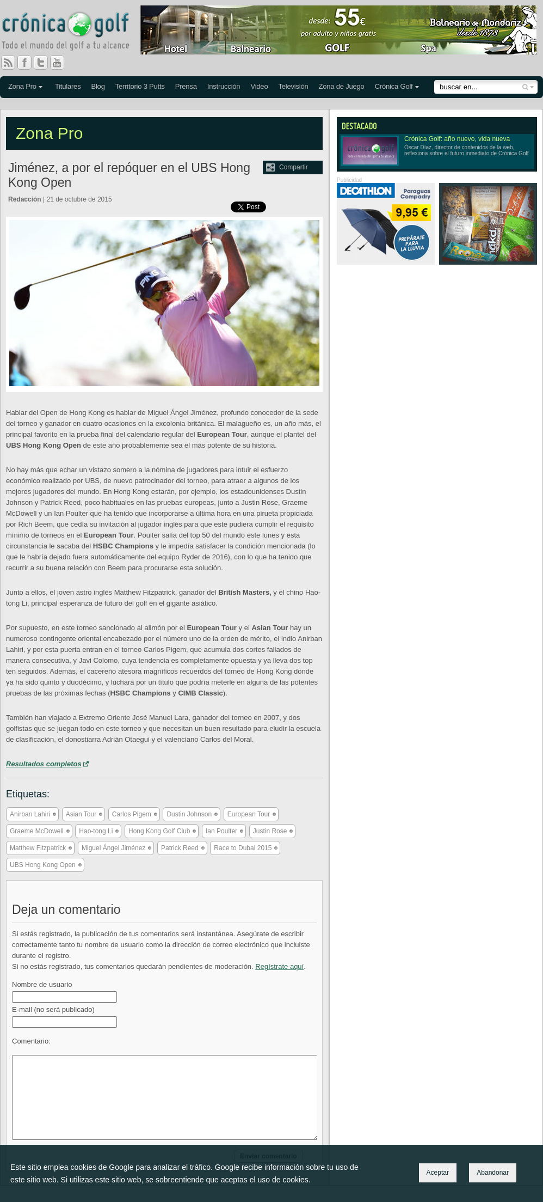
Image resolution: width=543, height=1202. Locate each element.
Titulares (68, 86)
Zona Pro (22, 86)
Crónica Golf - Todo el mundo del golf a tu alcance (73, 32)
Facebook (28, 62)
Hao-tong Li (96, 831)
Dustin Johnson (189, 814)
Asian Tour (81, 814)
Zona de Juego (342, 86)
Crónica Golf (394, 86)
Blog (97, 86)
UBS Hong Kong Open (43, 865)
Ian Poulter (221, 831)
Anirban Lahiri (30, 814)
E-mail (53, 1009)
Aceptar (438, 1172)
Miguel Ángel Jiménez (113, 848)
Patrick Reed (180, 848)
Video (259, 86)
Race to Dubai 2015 (243, 848)
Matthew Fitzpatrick (38, 848)
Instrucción (223, 86)
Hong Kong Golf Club (159, 831)
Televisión (293, 86)
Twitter (45, 62)
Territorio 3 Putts (140, 86)
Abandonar (493, 1172)
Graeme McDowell (37, 831)
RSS (8, 62)
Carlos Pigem (131, 814)
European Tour (248, 814)
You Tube (61, 62)
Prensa (186, 86)
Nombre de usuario (42, 984)
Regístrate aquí (279, 966)
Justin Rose (270, 831)
